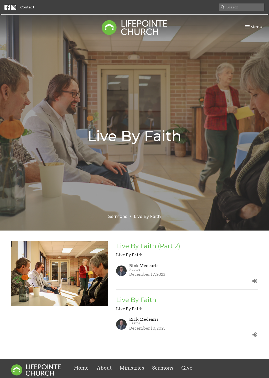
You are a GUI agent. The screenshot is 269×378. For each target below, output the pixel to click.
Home (81, 368)
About (104, 368)
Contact (27, 7)
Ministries (132, 368)
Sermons (117, 216)
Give (187, 368)
